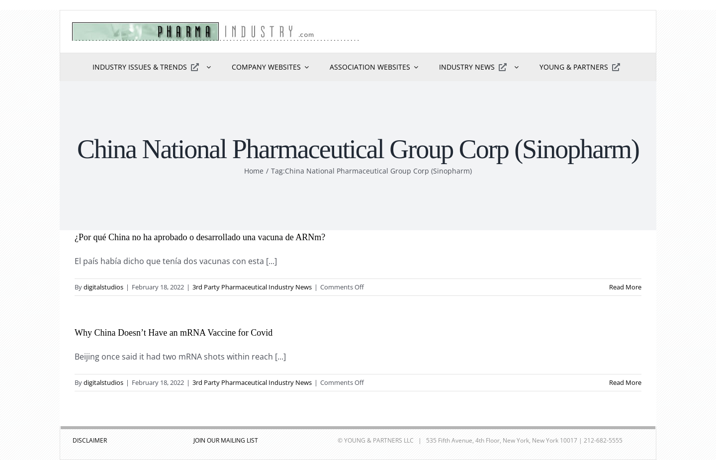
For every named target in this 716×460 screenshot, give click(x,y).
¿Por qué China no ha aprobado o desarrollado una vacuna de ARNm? (200, 237)
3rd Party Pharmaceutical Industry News (252, 286)
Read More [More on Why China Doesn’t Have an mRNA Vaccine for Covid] (625, 382)
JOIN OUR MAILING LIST (225, 440)
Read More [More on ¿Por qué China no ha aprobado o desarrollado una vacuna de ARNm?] (625, 286)
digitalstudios (103, 286)
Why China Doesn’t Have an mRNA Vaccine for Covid (173, 333)
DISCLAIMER (90, 440)
